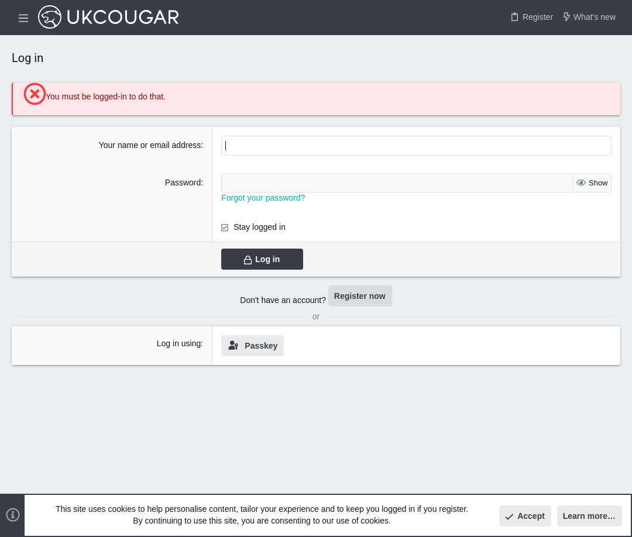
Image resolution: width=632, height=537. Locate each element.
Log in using (179, 343)
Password (183, 182)
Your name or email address (150, 145)
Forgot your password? (263, 197)
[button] (23, 17)
